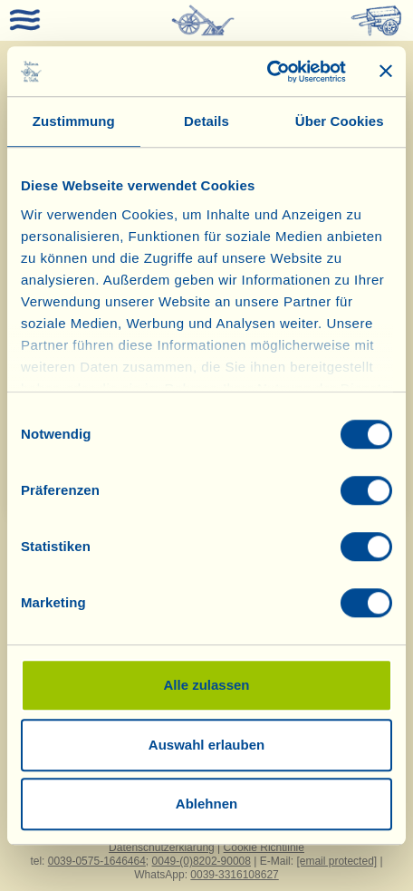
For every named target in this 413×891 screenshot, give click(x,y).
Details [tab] (206, 121)
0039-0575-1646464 (97, 861)
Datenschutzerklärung (162, 847)
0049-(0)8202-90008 (201, 861)
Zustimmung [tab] (74, 121)
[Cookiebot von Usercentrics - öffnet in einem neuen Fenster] (266, 71)
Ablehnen (206, 803)
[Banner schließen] (385, 71)
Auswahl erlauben (206, 744)
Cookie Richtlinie (264, 847)
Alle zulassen (206, 684)
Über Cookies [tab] (339, 121)
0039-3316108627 (234, 874)
